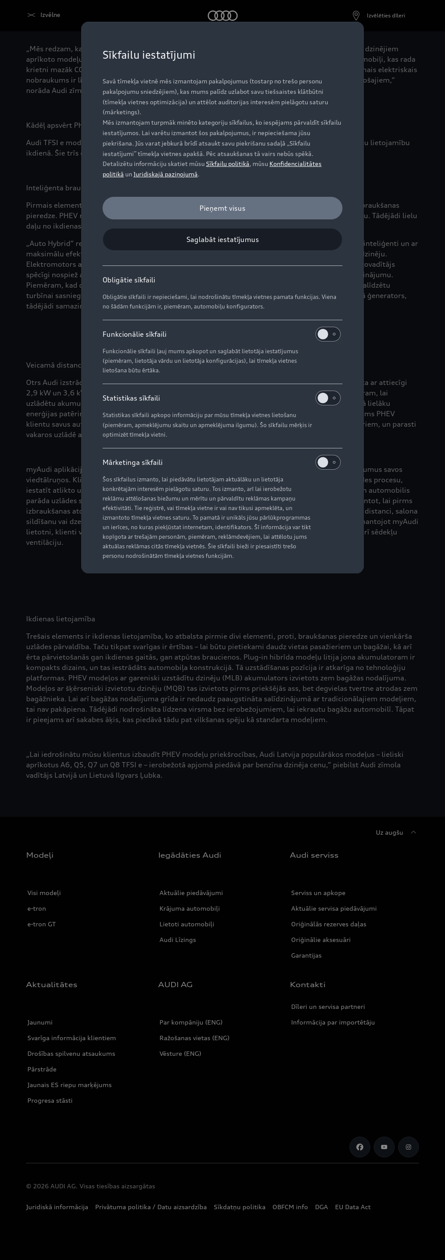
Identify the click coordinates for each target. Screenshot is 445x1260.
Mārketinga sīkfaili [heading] (222, 462)
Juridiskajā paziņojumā (165, 174)
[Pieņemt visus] (222, 208)
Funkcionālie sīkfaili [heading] (222, 334)
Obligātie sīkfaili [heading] (129, 279)
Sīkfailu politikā (227, 163)
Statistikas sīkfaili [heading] (222, 398)
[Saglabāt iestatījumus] (222, 239)
